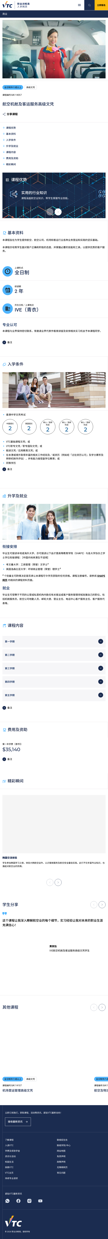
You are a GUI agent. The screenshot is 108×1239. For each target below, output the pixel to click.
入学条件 (9, 139)
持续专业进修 (11, 1178)
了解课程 (9, 1140)
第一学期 (10, 641)
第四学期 (10, 681)
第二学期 (10, 655)
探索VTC (9, 1167)
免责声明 (61, 1156)
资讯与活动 (10, 1156)
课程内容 (9, 152)
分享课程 (10, 114)
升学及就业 (10, 146)
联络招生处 (62, 1140)
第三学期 (10, 668)
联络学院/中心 (64, 1145)
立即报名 (101, 5)
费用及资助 (10, 158)
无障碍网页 (62, 1167)
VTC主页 (9, 1173)
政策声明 (61, 1162)
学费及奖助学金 (12, 1151)
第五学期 (10, 695)
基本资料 (9, 133)
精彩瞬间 (9, 164)
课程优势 (9, 127)
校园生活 (9, 1162)
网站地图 (61, 1151)
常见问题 (61, 1173)
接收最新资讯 (18, 1121)
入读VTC (9, 1145)
